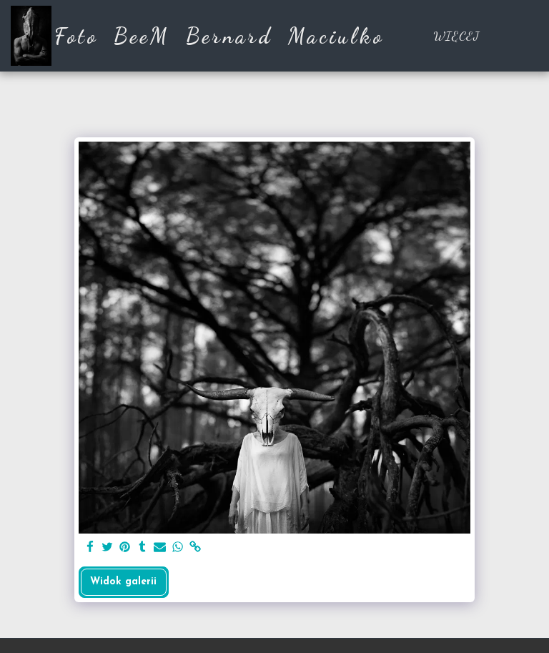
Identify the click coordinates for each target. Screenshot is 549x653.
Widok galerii (123, 581)
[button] (526, 35)
